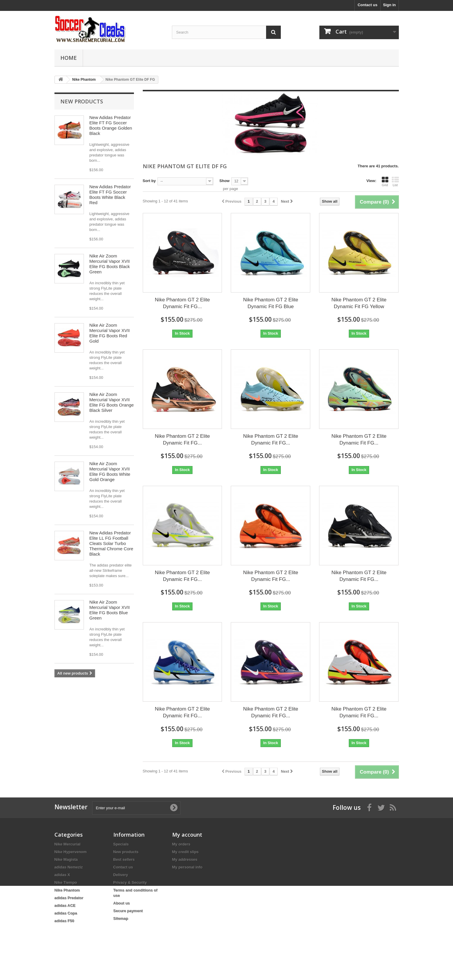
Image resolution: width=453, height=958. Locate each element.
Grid (385, 181)
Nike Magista (66, 859)
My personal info (187, 867)
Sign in (389, 5)
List (395, 181)
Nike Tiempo (65, 882)
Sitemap (120, 918)
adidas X (62, 875)
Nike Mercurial (67, 844)
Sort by (149, 181)
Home (68, 57)
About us (121, 903)
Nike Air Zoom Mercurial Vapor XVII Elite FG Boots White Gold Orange (109, 471)
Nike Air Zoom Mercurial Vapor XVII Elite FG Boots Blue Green (109, 609)
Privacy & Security (130, 882)
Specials (121, 844)
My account (187, 834)
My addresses (185, 859)
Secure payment (128, 911)
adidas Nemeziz (68, 867)
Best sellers (124, 859)
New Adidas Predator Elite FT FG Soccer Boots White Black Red (110, 194)
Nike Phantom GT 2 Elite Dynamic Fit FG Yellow (358, 303)
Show (224, 181)
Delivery (120, 875)
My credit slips (185, 852)
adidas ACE (65, 905)
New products (81, 101)
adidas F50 (64, 921)
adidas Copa (65, 913)
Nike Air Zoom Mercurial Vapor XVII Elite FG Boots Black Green (109, 263)
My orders (181, 844)
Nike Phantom (67, 890)
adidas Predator (68, 898)
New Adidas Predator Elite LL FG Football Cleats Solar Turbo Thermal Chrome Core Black (111, 543)
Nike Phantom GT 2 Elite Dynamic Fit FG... (182, 303)
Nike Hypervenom (70, 852)
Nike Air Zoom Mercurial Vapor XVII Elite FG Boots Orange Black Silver (111, 402)
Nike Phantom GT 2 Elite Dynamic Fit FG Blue (270, 303)
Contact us (367, 5)
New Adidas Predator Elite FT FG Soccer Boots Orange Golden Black (110, 125)
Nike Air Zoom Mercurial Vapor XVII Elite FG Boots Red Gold (109, 333)
